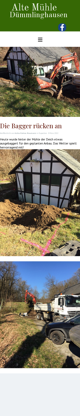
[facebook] (62, 27)
